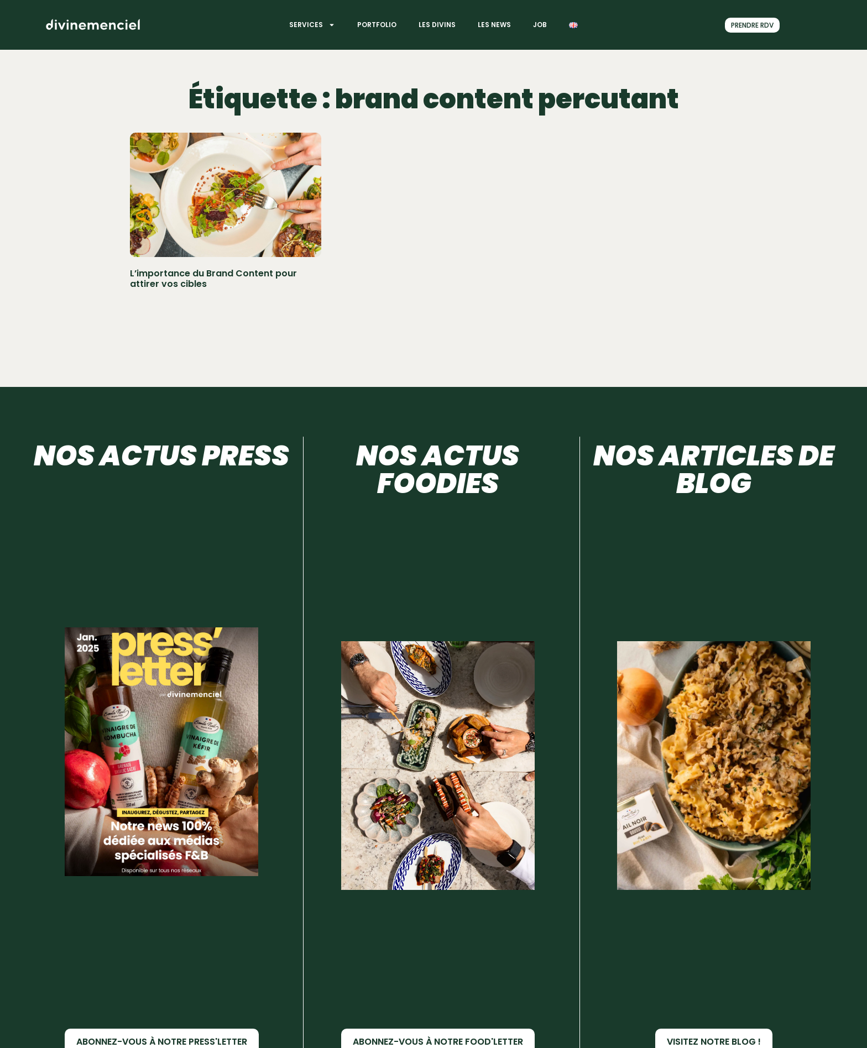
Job (540, 24)
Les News (494, 24)
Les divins (437, 24)
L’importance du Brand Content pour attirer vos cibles (213, 278)
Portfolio (376, 24)
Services (312, 24)
